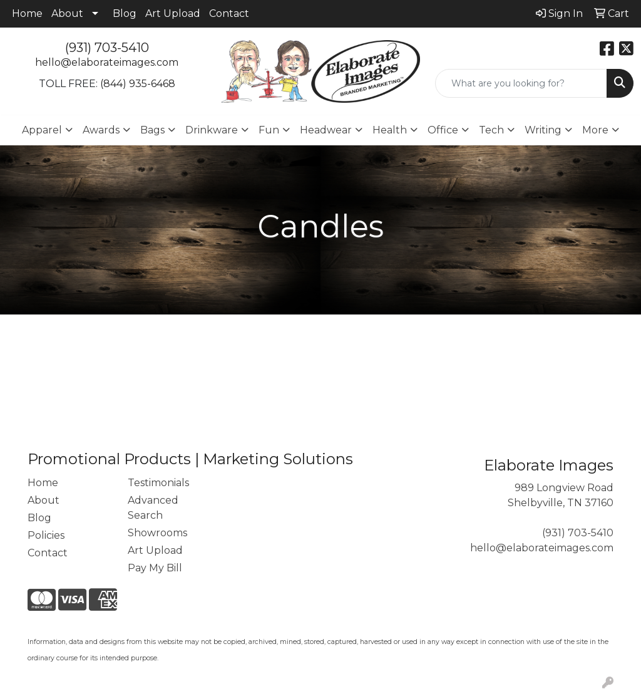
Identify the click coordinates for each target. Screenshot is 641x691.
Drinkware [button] (211, 130)
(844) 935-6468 (137, 84)
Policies (46, 535)
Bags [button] (152, 130)
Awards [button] (101, 130)
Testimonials (158, 483)
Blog (124, 13)
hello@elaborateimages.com (106, 62)
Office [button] (443, 130)
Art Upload (172, 13)
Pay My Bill (155, 568)
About (67, 13)
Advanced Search (153, 507)
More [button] (595, 130)
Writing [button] (543, 130)
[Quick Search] (521, 83)
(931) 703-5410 (107, 47)
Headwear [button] (326, 130)
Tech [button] (491, 130)
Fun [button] (269, 130)
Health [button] (389, 130)
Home (27, 13)
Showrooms (157, 533)
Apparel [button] (42, 130)
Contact (229, 13)
